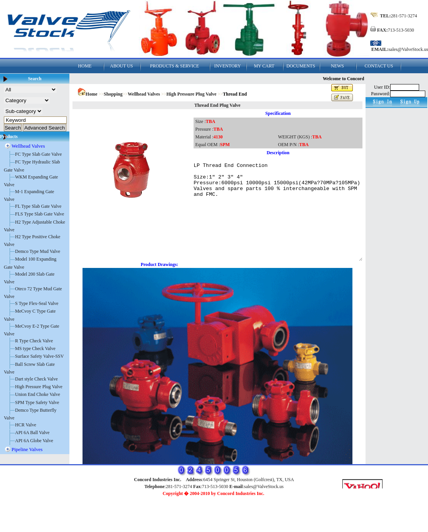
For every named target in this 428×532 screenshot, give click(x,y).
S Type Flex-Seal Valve (36, 303)
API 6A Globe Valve (34, 440)
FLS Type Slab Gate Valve (39, 214)
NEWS (337, 66)
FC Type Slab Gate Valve (38, 154)
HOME (84, 66)
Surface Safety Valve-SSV (39, 356)
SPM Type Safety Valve (37, 402)
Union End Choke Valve (37, 394)
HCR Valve (25, 425)
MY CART (264, 66)
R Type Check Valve (34, 340)
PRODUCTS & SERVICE (174, 66)
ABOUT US (121, 66)
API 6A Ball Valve (32, 432)
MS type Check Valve (35, 348)
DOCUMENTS (300, 66)
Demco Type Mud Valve (37, 251)
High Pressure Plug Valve (38, 386)
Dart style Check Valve (36, 379)
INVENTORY (227, 66)
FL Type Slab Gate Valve (38, 206)
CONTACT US (379, 66)
